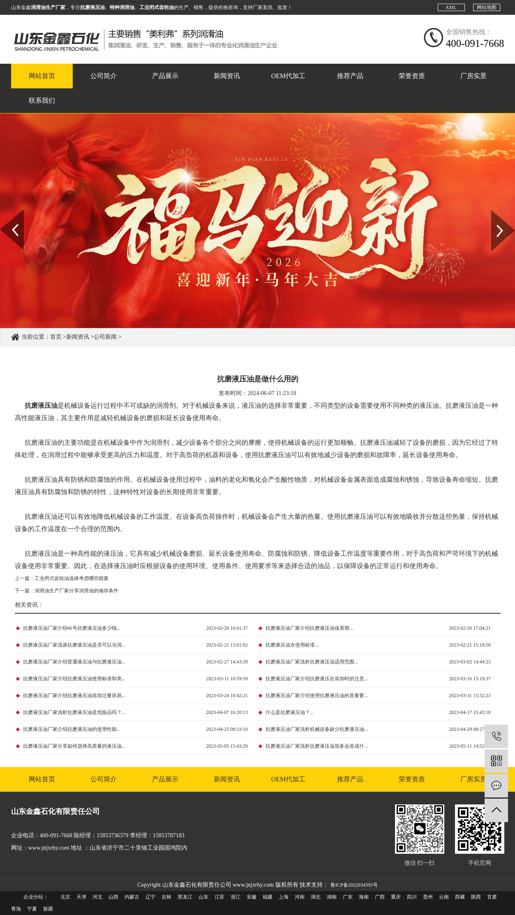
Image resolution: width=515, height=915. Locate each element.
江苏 (219, 897)
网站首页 (42, 75)
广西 (380, 897)
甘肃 (492, 897)
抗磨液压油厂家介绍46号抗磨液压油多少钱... (71, 628)
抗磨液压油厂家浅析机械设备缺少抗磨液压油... (317, 729)
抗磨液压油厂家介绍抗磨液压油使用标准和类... (74, 679)
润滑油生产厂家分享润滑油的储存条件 (76, 591)
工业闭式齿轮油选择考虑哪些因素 (72, 578)
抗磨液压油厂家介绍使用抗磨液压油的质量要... (317, 695)
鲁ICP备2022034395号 (354, 885)
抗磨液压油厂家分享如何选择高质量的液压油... (74, 746)
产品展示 (165, 75)
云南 (444, 897)
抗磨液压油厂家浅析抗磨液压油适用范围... (312, 662)
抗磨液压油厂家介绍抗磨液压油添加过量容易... (74, 695)
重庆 (396, 897)
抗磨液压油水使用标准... (292, 645)
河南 (300, 897)
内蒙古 (132, 897)
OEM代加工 (288, 75)
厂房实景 (473, 75)
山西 (113, 897)
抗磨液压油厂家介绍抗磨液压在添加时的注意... (317, 679)
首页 (56, 337)
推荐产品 (350, 75)
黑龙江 (185, 897)
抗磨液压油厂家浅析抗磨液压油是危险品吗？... (74, 712)
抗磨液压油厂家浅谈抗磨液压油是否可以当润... (74, 645)
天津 (81, 897)
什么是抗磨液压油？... (290, 712)
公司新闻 (105, 337)
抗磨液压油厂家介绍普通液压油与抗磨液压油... (74, 662)
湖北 (316, 897)
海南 (364, 897)
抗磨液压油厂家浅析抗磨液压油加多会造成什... (317, 746)
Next (496, 213)
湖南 (332, 897)
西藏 (460, 897)
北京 (65, 897)
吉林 (166, 897)
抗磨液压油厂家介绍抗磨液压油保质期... (309, 628)
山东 (203, 897)
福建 (268, 897)
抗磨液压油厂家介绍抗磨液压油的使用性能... (71, 729)
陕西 (476, 897)
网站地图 (487, 7)
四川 (412, 897)
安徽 (251, 897)
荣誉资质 (412, 75)
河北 (97, 897)
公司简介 (103, 75)
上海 (284, 897)
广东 (348, 897)
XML (451, 7)
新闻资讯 (227, 75)
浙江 (235, 897)
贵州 (428, 897)
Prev (4, 213)
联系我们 (42, 100)
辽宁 (150, 897)
